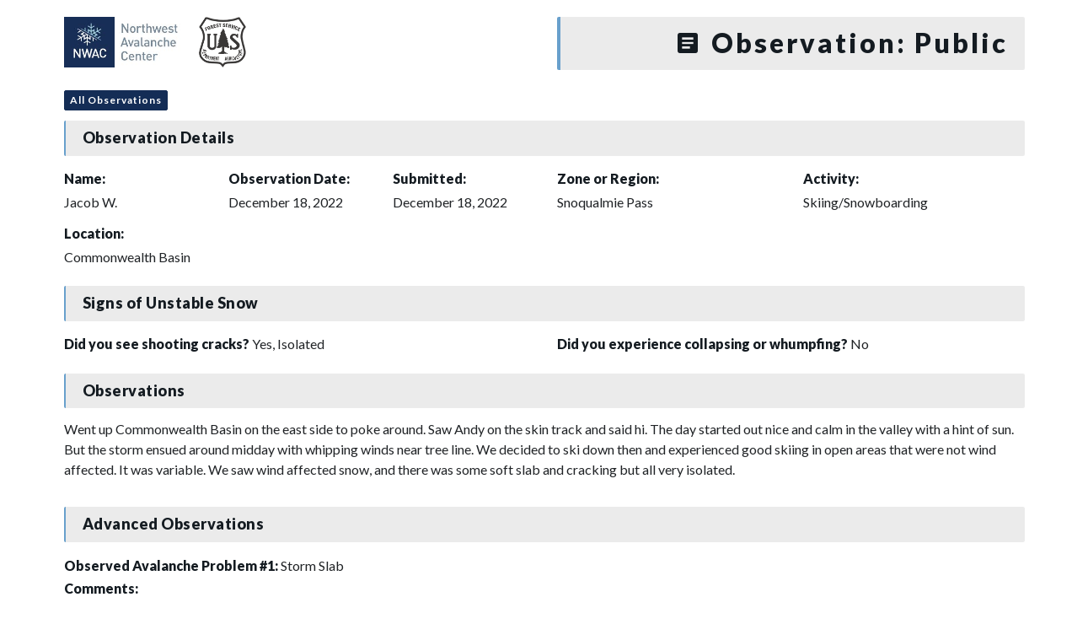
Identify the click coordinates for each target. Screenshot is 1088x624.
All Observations (116, 100)
